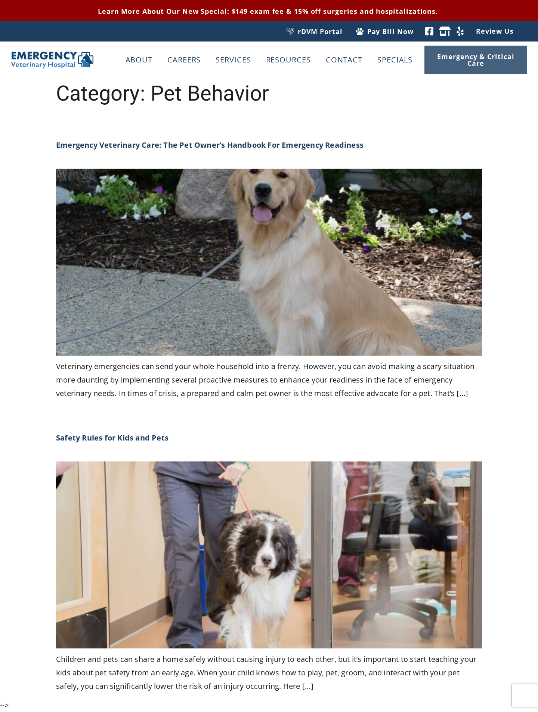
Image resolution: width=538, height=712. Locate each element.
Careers (184, 60)
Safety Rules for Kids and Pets (112, 438)
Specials (394, 60)
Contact (344, 60)
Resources (288, 60)
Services (233, 60)
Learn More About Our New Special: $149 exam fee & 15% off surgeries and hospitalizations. (269, 11)
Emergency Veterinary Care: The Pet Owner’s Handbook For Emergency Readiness (210, 145)
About (139, 60)
